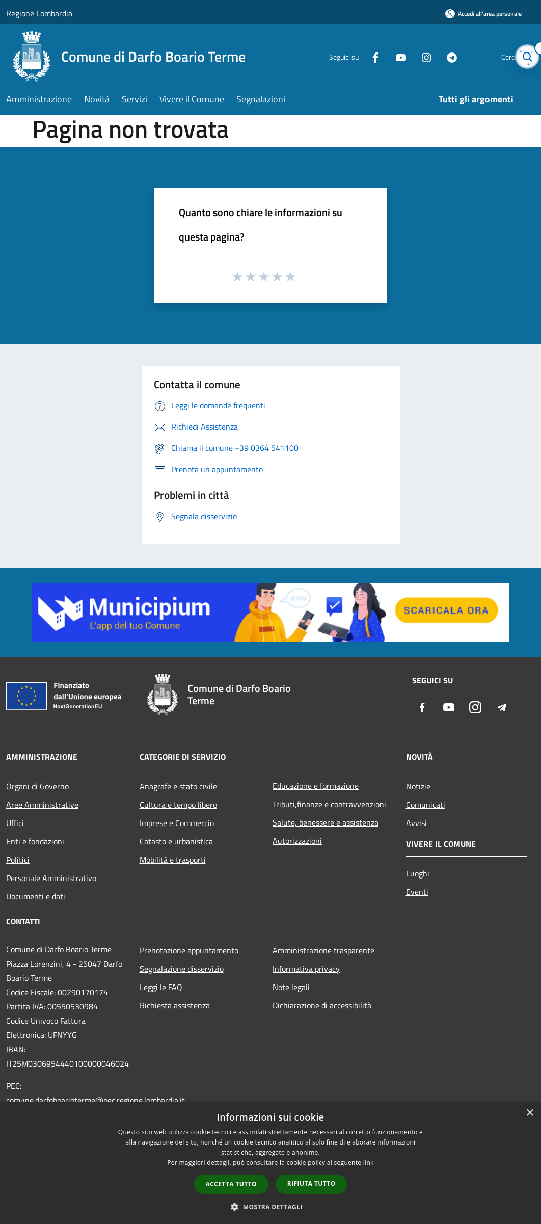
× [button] (529, 1113)
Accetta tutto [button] (231, 1184)
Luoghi (417, 873)
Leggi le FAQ (161, 987)
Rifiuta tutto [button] (311, 1183)
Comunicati (425, 805)
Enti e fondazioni (35, 841)
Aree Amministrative (42, 805)
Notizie (418, 786)
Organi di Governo (37, 786)
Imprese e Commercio (177, 823)
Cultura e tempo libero (178, 805)
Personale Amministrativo (51, 878)
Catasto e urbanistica (176, 841)
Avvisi (416, 823)
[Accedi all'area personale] (483, 13)
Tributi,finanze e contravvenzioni (329, 804)
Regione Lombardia (39, 13)
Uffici (15, 823)
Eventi (417, 892)
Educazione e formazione (316, 786)
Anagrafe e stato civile (178, 786)
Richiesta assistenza (175, 1005)
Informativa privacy (306, 969)
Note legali (291, 987)
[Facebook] (355, 56)
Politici (18, 860)
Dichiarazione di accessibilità (322, 1005)
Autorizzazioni (297, 841)
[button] (270, 1207)
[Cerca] (522, 56)
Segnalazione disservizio (182, 969)
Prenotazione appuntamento (189, 950)
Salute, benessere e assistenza (325, 822)
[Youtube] (381, 56)
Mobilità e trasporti (173, 860)
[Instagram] (406, 56)
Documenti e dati (35, 896)
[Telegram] (432, 56)
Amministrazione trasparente (323, 950)
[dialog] (270, 1163)
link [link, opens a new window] (368, 1162)
